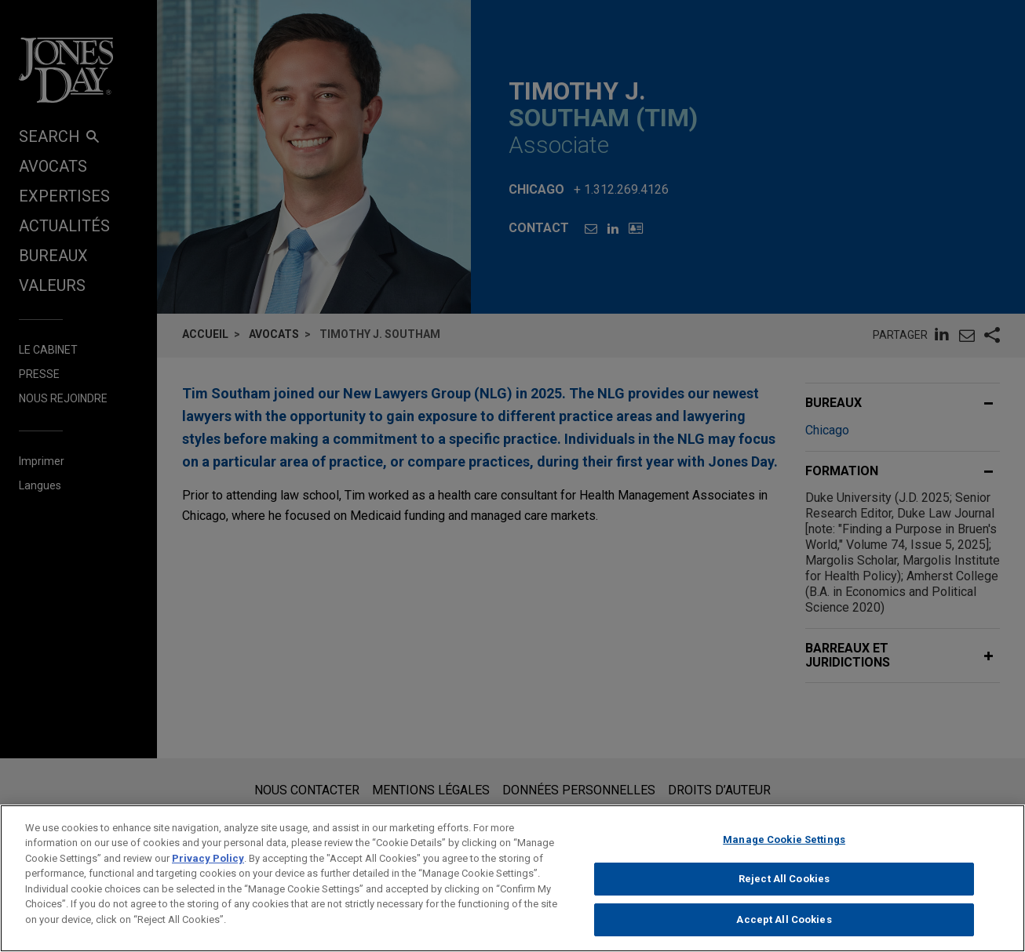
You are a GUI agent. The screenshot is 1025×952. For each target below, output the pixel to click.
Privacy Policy (208, 869)
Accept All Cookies (783, 931)
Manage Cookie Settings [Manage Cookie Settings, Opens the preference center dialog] (784, 850)
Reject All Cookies (784, 890)
